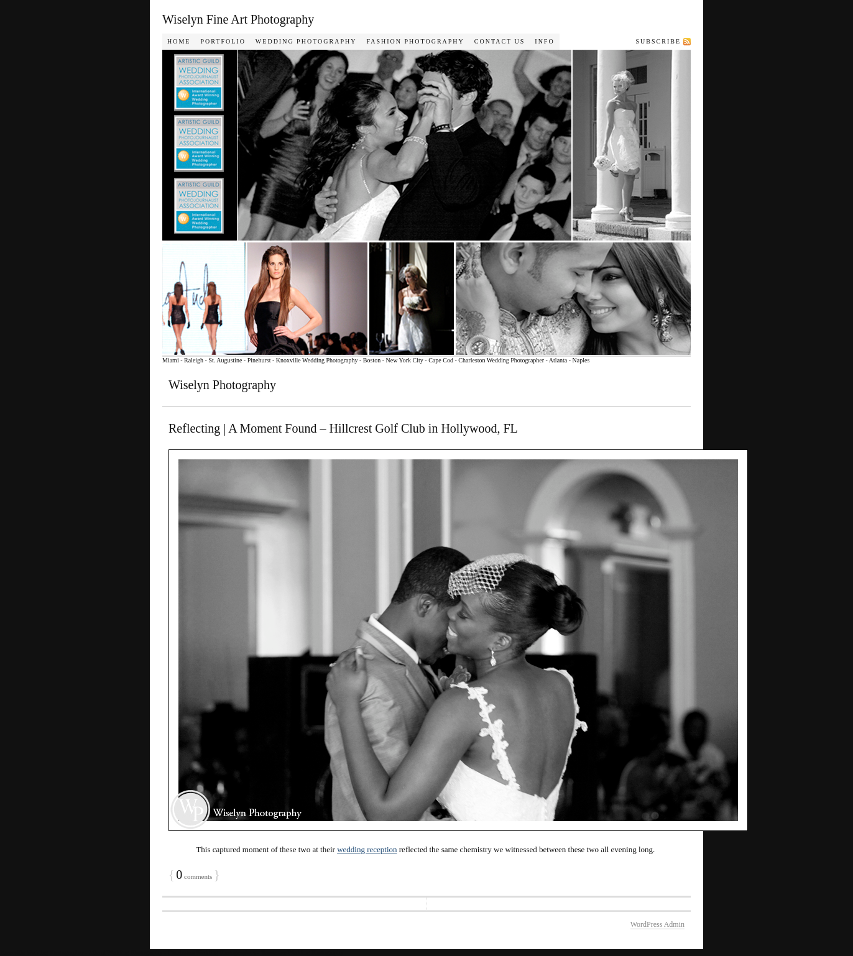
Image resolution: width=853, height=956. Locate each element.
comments (194, 876)
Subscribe (658, 41)
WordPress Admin (657, 924)
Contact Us (499, 41)
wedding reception (367, 849)
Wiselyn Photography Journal (442, 202)
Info (544, 41)
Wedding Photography (306, 41)
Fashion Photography (415, 41)
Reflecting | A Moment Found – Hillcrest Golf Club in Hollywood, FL (343, 428)
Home (178, 41)
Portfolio (222, 41)
